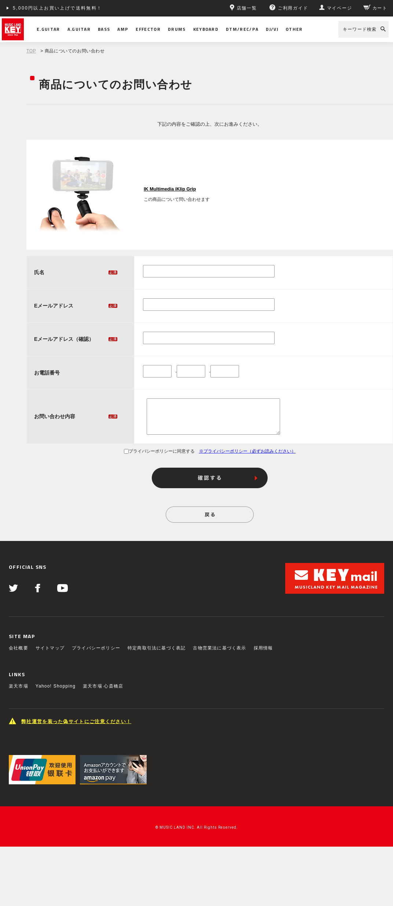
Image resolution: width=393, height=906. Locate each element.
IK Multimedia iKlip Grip (170, 189)
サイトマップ (50, 648)
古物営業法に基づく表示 (219, 648)
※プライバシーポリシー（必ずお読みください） (247, 451)
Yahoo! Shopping (56, 686)
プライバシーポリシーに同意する (159, 451)
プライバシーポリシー (96, 648)
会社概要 (18, 648)
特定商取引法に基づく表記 (157, 648)
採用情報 (263, 648)
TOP (31, 51)
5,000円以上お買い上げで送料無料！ (57, 8)
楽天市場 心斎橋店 (103, 686)
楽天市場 (18, 686)
